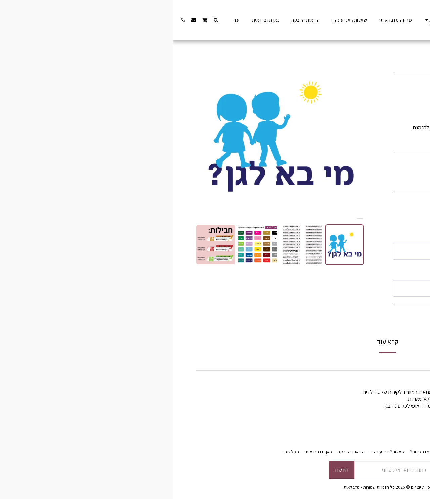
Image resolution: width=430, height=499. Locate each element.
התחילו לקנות (382, 45)
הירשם (169, 470)
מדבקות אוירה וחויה (347, 45)
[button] (43, 19)
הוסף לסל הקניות (320, 322)
